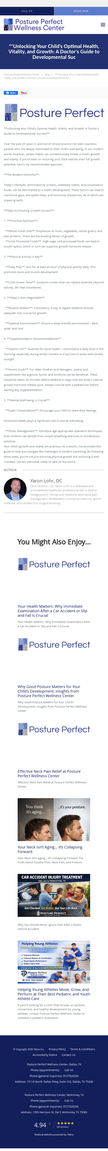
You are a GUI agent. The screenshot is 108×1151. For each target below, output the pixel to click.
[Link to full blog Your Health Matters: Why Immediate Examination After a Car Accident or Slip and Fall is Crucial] (54, 588)
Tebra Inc (38, 1049)
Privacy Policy (57, 1049)
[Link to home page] (45, 25)
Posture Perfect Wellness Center (21, 74)
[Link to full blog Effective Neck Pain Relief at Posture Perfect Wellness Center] (54, 751)
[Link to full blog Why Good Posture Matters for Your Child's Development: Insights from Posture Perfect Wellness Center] (54, 669)
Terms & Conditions (82, 1049)
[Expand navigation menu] (103, 24)
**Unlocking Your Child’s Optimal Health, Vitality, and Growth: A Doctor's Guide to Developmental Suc (51, 76)
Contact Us (68, 1055)
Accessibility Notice (45, 1055)
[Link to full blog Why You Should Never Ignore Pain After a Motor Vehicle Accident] (54, 898)
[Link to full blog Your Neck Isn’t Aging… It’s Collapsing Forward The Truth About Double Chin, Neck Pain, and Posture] (54, 827)
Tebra (70, 1134)
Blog (47, 74)
